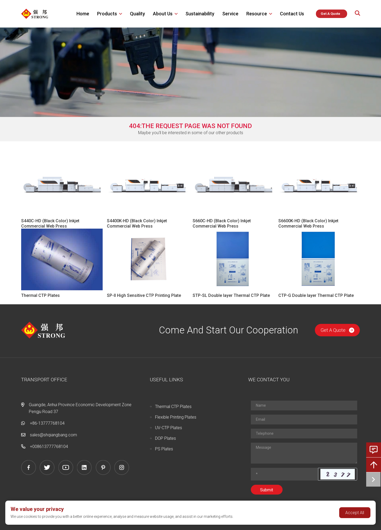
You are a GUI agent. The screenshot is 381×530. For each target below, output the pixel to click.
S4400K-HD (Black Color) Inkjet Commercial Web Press (137, 223)
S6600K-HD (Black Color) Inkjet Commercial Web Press (308, 223)
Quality (137, 13)
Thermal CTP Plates (40, 295)
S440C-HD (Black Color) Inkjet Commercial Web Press (50, 223)
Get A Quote (337, 330)
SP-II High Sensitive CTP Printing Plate (144, 295)
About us (163, 13)
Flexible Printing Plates (175, 417)
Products (107, 13)
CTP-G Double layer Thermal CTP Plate (316, 295)
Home (82, 13)
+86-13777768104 (47, 423)
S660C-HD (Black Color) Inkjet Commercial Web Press (222, 223)
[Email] (304, 419)
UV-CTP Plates (168, 427)
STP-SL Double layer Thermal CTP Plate (231, 295)
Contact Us (292, 13)
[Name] (304, 405)
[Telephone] (304, 433)
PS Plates (164, 448)
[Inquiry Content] (304, 453)
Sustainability (199, 13)
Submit (266, 489)
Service (230, 13)
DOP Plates (165, 438)
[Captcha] (284, 474)
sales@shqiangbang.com (53, 434)
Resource (256, 13)
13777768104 (55, 446)
